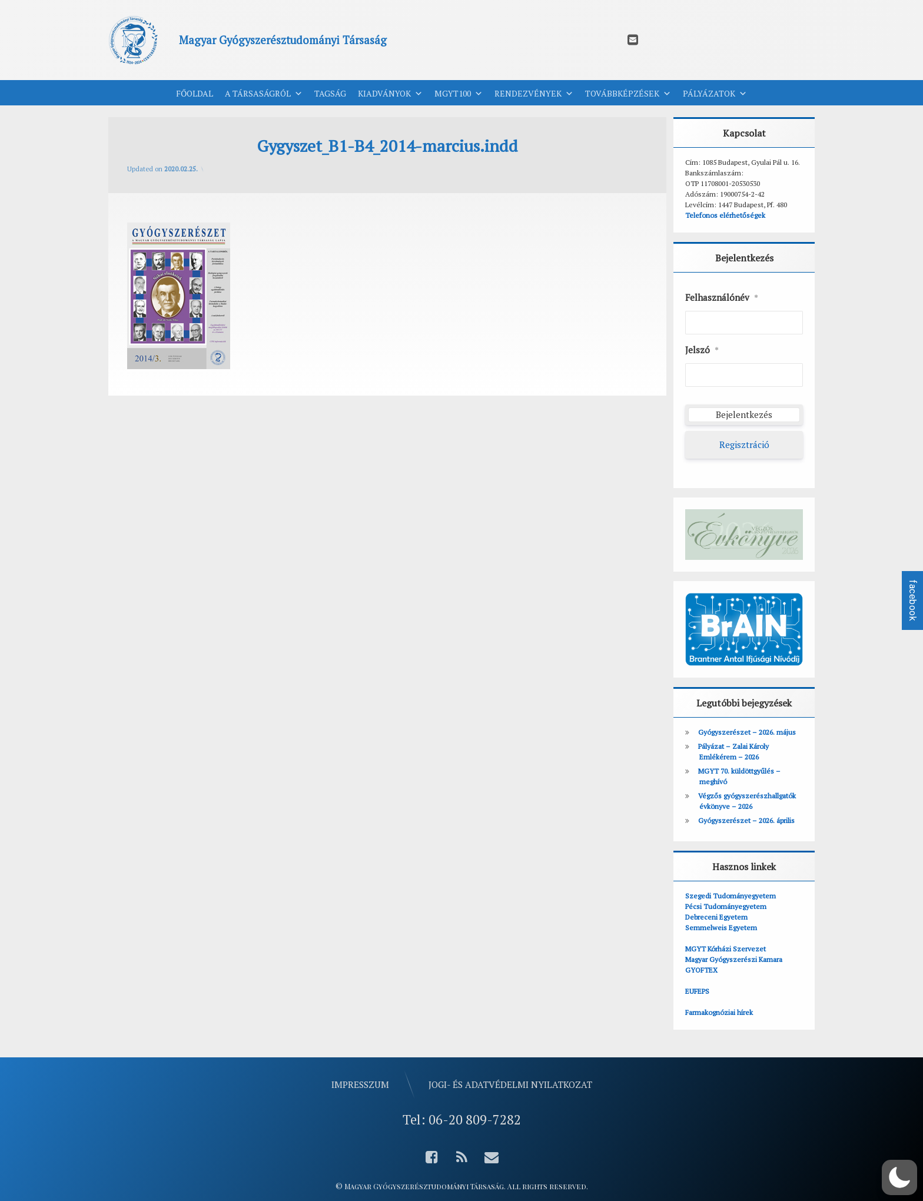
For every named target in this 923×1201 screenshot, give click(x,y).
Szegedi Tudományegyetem (730, 895)
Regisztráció (744, 444)
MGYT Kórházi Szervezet (725, 948)
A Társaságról (264, 93)
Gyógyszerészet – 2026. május (747, 732)
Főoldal (194, 93)
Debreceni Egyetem (716, 917)
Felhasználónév (721, 297)
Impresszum (360, 1083)
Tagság (330, 93)
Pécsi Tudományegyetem (725, 906)
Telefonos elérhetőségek (725, 215)
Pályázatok (715, 93)
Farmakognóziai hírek (719, 1012)
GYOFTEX (701, 970)
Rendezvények (533, 93)
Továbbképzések (628, 93)
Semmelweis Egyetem (721, 927)
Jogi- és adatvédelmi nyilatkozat (510, 1083)
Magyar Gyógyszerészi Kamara (733, 959)
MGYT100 (458, 93)
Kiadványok (390, 93)
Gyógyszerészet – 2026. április (746, 820)
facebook (912, 600)
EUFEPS (697, 991)
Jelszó (702, 350)
